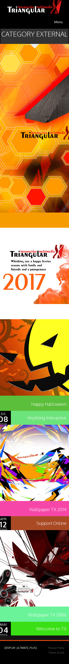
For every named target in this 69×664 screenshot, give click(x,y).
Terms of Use (56, 652)
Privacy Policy (56, 647)
